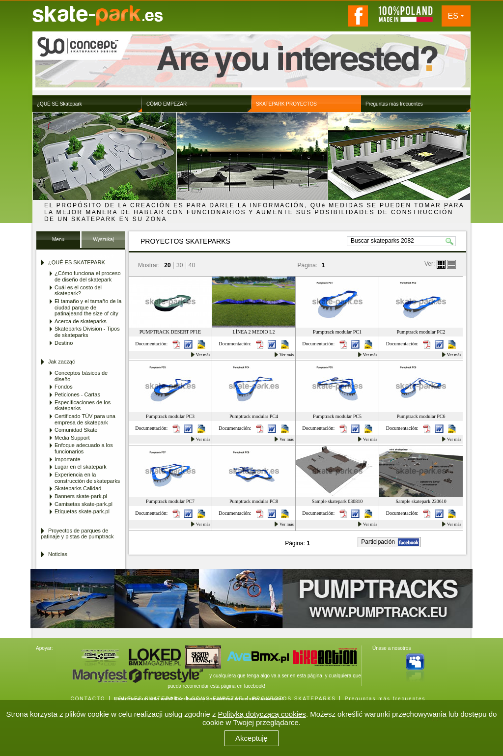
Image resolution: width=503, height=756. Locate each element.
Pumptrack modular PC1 (337, 332)
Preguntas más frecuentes (385, 698)
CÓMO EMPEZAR (217, 698)
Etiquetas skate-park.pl (82, 511)
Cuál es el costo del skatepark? (78, 290)
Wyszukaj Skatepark (103, 242)
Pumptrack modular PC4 (253, 416)
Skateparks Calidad (78, 488)
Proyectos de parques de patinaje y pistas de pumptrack (77, 534)
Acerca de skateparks (81, 321)
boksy (441, 264)
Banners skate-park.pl (81, 496)
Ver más (203, 354)
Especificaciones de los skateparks (83, 405)
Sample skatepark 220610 (420, 501)
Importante (68, 459)
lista (451, 264)
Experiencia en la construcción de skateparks (87, 478)
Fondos (64, 387)
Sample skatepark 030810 (337, 501)
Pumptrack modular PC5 (337, 416)
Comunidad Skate (76, 430)
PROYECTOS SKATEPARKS (294, 698)
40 (192, 265)
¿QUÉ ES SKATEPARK (148, 698)
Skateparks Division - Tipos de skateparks (87, 332)
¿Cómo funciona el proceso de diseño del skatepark (88, 276)
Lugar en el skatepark (81, 467)
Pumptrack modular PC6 (421, 416)
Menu (58, 239)
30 (179, 265)
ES (453, 16)
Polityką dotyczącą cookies (262, 714)
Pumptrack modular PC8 (253, 501)
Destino (64, 343)
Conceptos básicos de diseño (81, 376)
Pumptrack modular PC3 (170, 416)
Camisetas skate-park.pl (83, 504)
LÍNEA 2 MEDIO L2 (254, 332)
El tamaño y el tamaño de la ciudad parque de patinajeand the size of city (88, 307)
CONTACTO (87, 698)
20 (167, 265)
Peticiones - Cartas (77, 394)
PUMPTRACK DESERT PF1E (170, 332)
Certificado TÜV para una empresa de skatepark (85, 419)
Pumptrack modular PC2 (421, 332)
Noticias (57, 554)
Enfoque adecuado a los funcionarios (84, 448)
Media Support (72, 438)
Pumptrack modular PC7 (170, 501)
